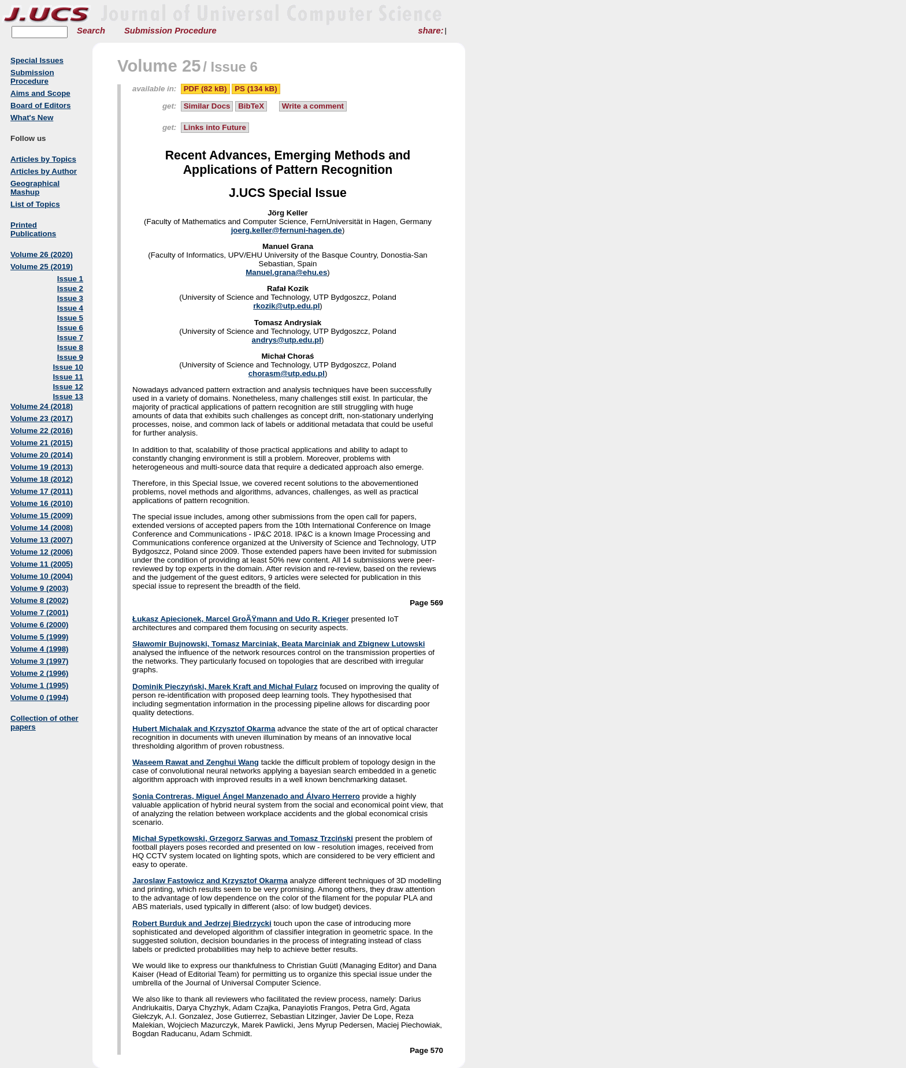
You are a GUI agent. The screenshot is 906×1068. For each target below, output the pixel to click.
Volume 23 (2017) (41, 418)
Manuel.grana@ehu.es (286, 272)
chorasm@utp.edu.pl (286, 373)
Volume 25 (159, 65)
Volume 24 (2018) (41, 406)
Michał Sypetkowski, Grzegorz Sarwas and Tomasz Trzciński (242, 838)
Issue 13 (68, 396)
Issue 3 (70, 298)
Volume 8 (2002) (39, 600)
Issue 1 (70, 278)
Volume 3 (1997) (39, 661)
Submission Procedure (170, 30)
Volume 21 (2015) (41, 442)
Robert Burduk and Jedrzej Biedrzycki (202, 923)
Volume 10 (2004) (41, 576)
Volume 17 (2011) (41, 491)
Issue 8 (70, 347)
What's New (31, 117)
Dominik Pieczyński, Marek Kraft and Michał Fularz (225, 686)
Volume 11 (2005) (41, 564)
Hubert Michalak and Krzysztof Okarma (203, 728)
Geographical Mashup (35, 187)
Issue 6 (70, 327)
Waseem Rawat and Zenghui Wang (195, 762)
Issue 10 (68, 367)
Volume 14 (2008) (41, 527)
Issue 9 (70, 357)
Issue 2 (70, 288)
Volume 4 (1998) (39, 649)
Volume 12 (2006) (41, 552)
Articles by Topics (43, 159)
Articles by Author (43, 171)
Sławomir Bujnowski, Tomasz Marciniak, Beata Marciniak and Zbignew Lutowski (278, 643)
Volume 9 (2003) (39, 588)
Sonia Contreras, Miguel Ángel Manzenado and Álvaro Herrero (246, 796)
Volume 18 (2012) (41, 479)
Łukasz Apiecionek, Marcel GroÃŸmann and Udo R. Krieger (240, 619)
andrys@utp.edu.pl (286, 340)
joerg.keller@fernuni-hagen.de (286, 230)
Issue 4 (70, 308)
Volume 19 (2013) (41, 467)
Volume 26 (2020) (41, 254)
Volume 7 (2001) (39, 612)
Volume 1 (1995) (39, 685)
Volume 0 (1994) (39, 697)
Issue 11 (68, 377)
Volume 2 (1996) (39, 673)
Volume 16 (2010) (41, 503)
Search (91, 30)
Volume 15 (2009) (41, 515)
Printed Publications (33, 229)
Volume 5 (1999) (39, 636)
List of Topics (35, 204)
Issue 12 (68, 386)
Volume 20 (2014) (41, 455)
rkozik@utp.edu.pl (286, 306)
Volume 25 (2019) (41, 266)
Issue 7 (70, 337)
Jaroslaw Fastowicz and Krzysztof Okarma (210, 880)
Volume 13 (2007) (41, 539)
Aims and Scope (40, 93)
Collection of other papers (44, 722)
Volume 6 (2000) (39, 624)
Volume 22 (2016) (41, 430)
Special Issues (37, 60)
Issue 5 (70, 318)
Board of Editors (40, 105)
